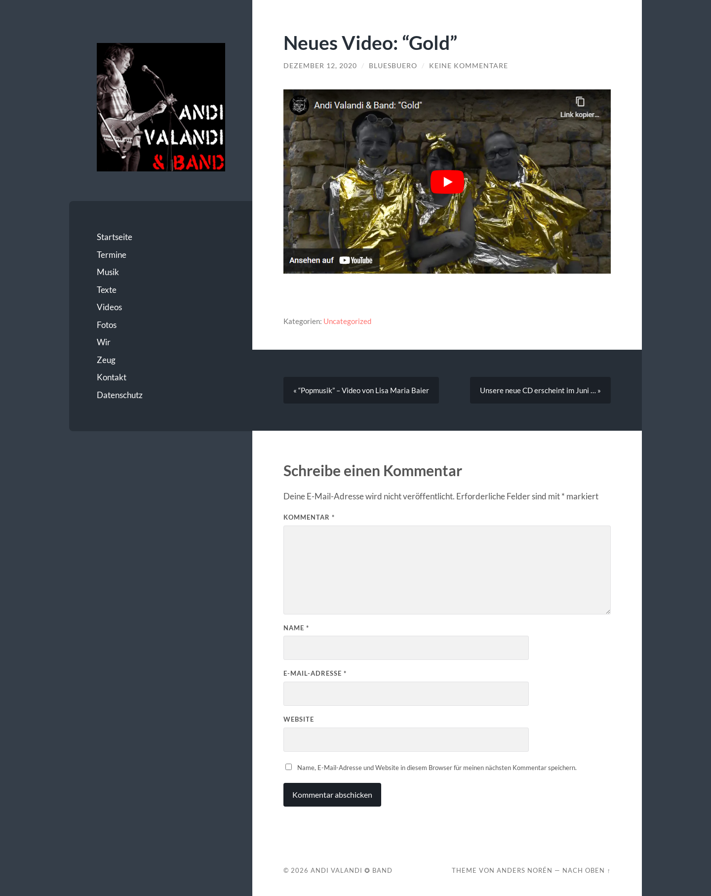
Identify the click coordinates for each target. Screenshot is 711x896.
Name (296, 628)
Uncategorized (347, 321)
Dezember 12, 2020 (320, 66)
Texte (107, 290)
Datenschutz (120, 395)
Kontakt (111, 377)
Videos (109, 307)
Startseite (114, 237)
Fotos (107, 325)
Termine (111, 254)
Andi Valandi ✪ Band (352, 870)
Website (298, 719)
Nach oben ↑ (586, 870)
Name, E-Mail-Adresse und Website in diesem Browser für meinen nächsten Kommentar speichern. (437, 768)
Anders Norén (525, 870)
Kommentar (309, 517)
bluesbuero (393, 66)
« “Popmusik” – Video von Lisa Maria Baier (361, 390)
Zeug (106, 360)
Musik (108, 272)
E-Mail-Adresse (315, 673)
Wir (104, 342)
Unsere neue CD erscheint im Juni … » (540, 390)
